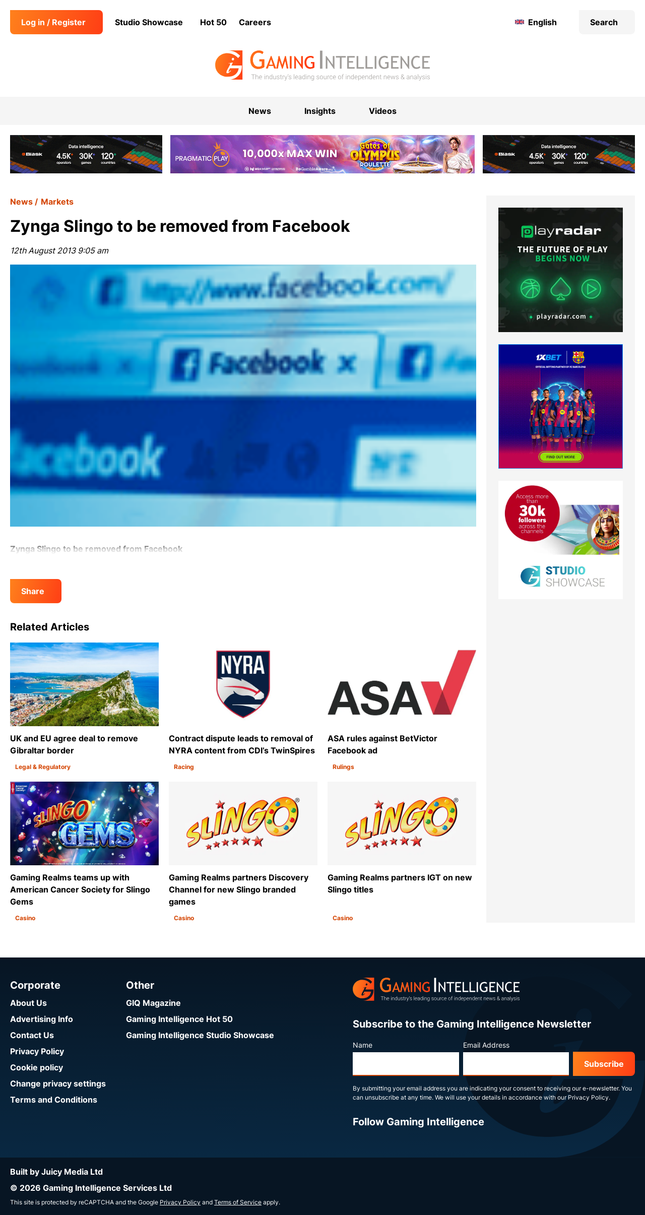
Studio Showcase (149, 22)
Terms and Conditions (53, 1100)
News (21, 202)
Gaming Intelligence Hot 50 (179, 1019)
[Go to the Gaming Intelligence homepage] (322, 65)
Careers (255, 22)
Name (362, 1045)
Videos (383, 111)
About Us (28, 1003)
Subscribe (604, 1064)
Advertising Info (41, 1019)
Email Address (486, 1045)
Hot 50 (213, 22)
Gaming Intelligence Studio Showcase (200, 1035)
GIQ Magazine (153, 1003)
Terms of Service (238, 1202)
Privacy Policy (37, 1051)
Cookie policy (36, 1067)
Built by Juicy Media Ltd (56, 1172)
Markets (57, 202)
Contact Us (32, 1035)
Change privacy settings (58, 1083)
